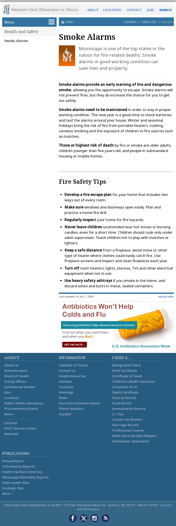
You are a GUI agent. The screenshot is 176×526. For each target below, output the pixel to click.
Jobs (7, 392)
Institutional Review (19, 387)
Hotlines (65, 381)
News (63, 397)
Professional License (128, 430)
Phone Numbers (71, 408)
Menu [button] (29, 22)
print (69, 22)
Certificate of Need (127, 376)
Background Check (126, 365)
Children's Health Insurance (133, 381)
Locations (11, 397)
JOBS (150, 10)
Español (131, 22)
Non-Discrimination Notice (79, 403)
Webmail (11, 434)
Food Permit (121, 403)
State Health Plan (15, 482)
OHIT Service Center (20, 428)
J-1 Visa (117, 414)
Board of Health (16, 376)
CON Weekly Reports (18, 466)
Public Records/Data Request (134, 435)
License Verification (127, 419)
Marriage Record (125, 425)
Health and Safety (21, 31)
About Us (11, 365)
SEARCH (165, 10)
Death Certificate (125, 392)
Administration (15, 370)
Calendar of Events (73, 365)
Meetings (66, 392)
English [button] (167, 22)
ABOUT (93, 10)
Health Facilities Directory (22, 472)
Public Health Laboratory (23, 403)
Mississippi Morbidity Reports (25, 477)
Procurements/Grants (21, 408)
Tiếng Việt (149, 22)
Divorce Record (124, 397)
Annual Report (13, 461)
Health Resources (72, 376)
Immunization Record (128, 408)
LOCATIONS (112, 10)
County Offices (15, 381)
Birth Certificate (124, 370)
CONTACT (134, 10)
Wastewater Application (130, 441)
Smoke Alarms (16, 40)
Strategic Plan (13, 488)
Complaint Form (124, 387)
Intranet (10, 423)
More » (9, 414)
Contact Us (67, 370)
